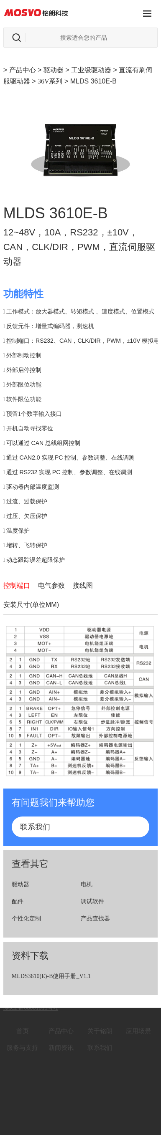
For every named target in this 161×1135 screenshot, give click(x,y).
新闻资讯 (61, 1039)
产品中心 (22, 69)
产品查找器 (95, 918)
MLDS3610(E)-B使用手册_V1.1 (51, 976)
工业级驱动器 (91, 69)
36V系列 (50, 81)
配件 (17, 901)
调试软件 (92, 901)
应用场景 (138, 1023)
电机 (86, 884)
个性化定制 (26, 918)
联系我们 (35, 827)
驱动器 (53, 69)
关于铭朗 (99, 1023)
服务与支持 (22, 1039)
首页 (22, 1023)
